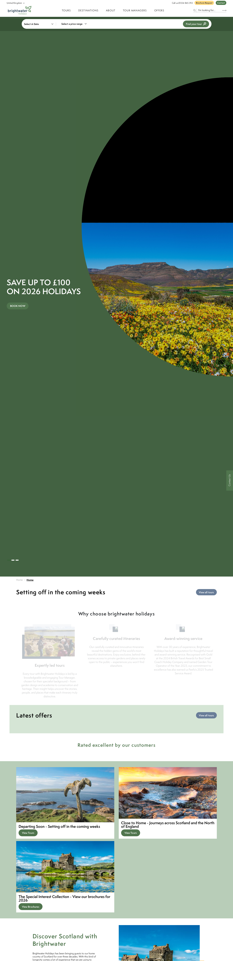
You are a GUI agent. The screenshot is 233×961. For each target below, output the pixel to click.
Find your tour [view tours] (196, 24)
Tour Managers (135, 10)
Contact (221, 2)
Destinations (88, 10)
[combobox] (76, 23)
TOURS (66, 10)
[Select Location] (14, 2)
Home (19, 579)
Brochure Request (204, 2)
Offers (159, 10)
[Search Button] (224, 10)
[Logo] (20, 10)
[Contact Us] (229, 480)
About (110, 10)
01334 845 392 (185, 2)
